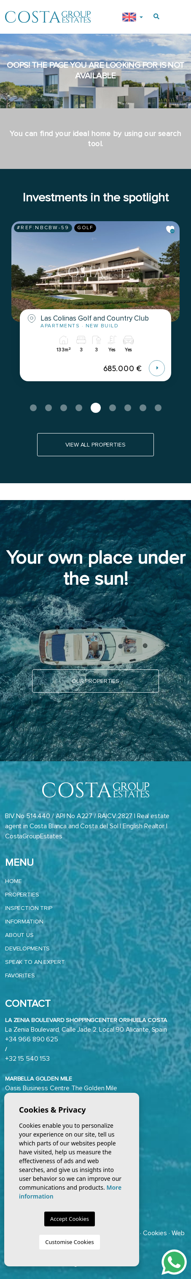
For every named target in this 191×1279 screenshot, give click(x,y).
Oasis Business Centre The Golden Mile (61, 1088)
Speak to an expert (35, 962)
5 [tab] (96, 408)
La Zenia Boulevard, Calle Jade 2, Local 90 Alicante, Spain (86, 1029)
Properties (22, 894)
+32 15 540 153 (27, 1058)
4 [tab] (78, 407)
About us (19, 935)
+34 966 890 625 (31, 1039)
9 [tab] (158, 407)
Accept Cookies (69, 1219)
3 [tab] (63, 407)
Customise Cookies (69, 1242)
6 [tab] (112, 407)
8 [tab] (143, 407)
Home (13, 881)
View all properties (95, 444)
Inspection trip (28, 908)
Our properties (95, 681)
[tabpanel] (95, 307)
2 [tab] (48, 407)
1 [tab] (33, 407)
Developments (27, 948)
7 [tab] (127, 407)
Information (24, 921)
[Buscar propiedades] (156, 16)
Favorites (20, 975)
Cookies (155, 1233)
